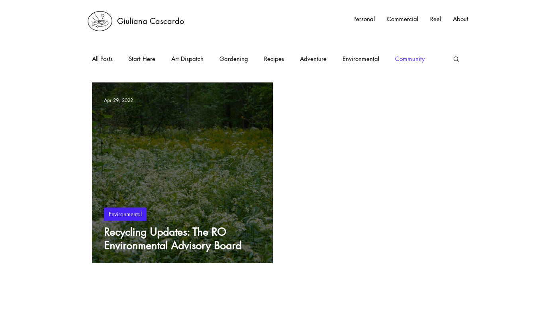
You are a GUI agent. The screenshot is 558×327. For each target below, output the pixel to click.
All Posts (102, 59)
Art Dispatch (187, 59)
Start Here (142, 59)
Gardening (233, 59)
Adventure (313, 59)
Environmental (361, 59)
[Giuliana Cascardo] (150, 21)
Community (410, 59)
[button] (456, 59)
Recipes (274, 59)
